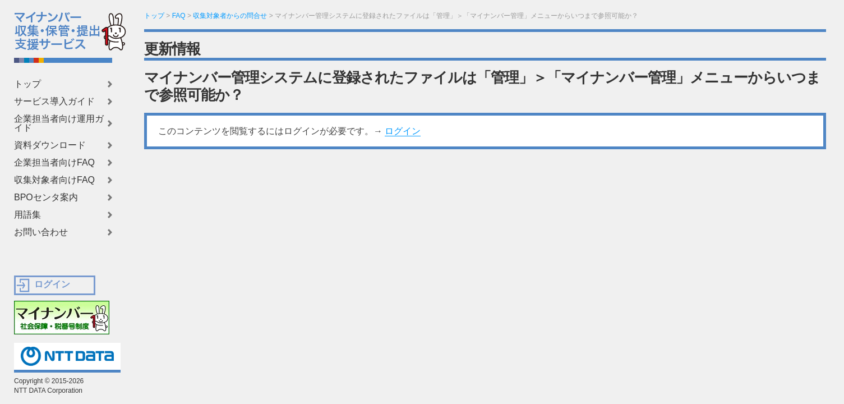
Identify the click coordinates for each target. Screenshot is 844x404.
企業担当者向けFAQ (54, 162)
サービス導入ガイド (54, 101)
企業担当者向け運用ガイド (59, 123)
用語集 (27, 214)
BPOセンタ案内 (46, 197)
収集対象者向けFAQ (54, 180)
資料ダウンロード (50, 145)
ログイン (403, 131)
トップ (27, 84)
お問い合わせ (41, 232)
